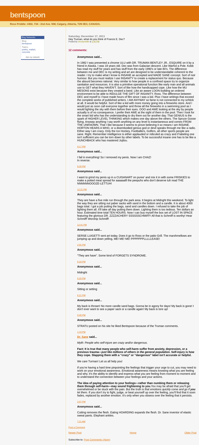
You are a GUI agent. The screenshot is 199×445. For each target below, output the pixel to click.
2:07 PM (81, 402)
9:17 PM (81, 146)
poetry (25, 49)
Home (133, 432)
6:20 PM (81, 278)
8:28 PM (81, 166)
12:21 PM (82, 189)
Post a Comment (76, 427)
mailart (32, 49)
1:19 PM (81, 332)
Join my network (33, 57)
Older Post (190, 432)
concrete (26, 52)
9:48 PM (81, 315)
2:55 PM (81, 245)
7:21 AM (81, 421)
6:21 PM (81, 295)
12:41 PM (82, 225)
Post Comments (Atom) (97, 439)
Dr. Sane (82, 336)
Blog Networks (28, 37)
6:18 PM (81, 262)
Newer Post (74, 432)
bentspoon (27, 15)
